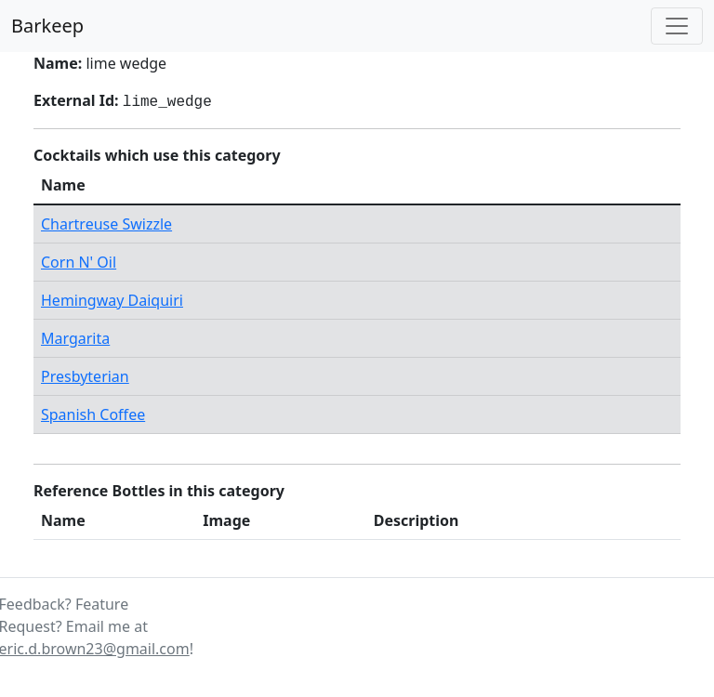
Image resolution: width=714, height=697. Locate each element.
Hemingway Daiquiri (112, 300)
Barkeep (47, 25)
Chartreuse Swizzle (106, 224)
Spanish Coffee (93, 414)
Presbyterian (85, 376)
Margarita (75, 338)
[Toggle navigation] (677, 26)
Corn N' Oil (78, 262)
